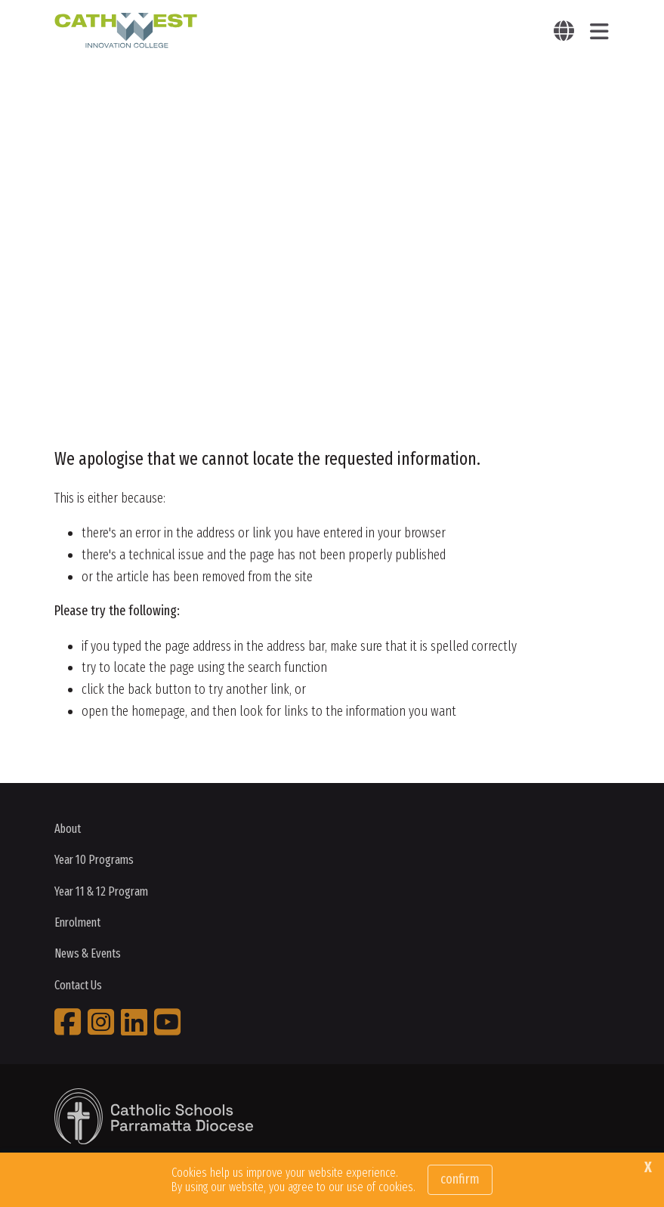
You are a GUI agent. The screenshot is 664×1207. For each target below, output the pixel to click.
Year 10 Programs (94, 860)
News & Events (87, 953)
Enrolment (77, 922)
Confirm (460, 1179)
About (67, 829)
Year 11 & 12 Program (101, 891)
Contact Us (78, 985)
